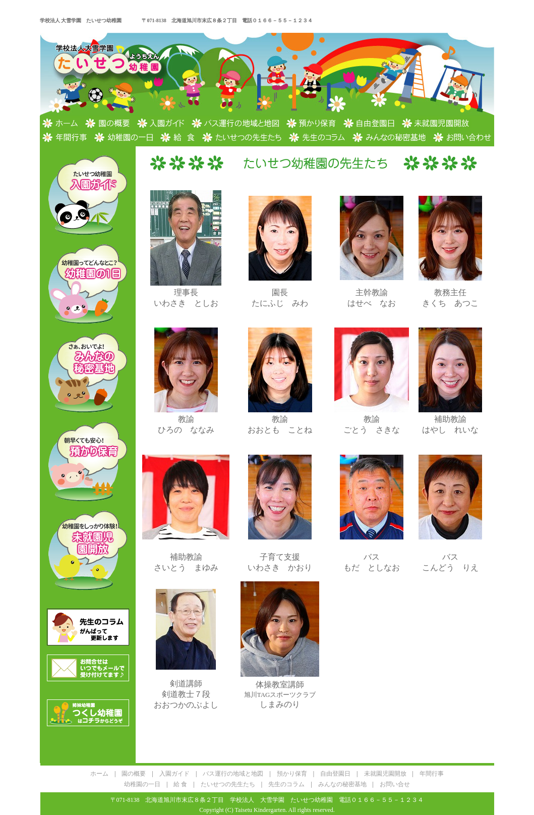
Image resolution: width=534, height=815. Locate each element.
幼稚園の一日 (142, 784)
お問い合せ (395, 784)
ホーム (99, 773)
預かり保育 (292, 773)
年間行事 (432, 773)
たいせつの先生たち (228, 784)
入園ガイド (174, 773)
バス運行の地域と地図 (233, 773)
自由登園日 (335, 773)
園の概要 (134, 773)
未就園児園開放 (385, 773)
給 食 (180, 784)
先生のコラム (286, 784)
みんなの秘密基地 (342, 784)
